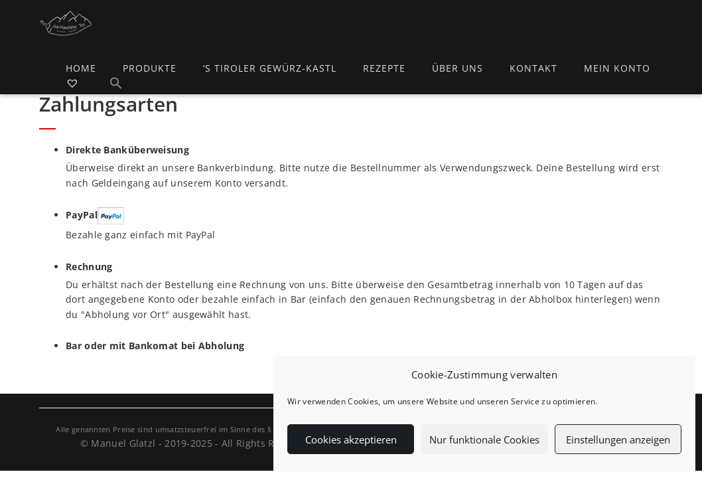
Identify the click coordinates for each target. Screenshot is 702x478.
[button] (116, 85)
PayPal (95, 215)
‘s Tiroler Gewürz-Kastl (269, 68)
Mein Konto (617, 68)
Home (81, 68)
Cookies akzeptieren (351, 439)
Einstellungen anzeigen (618, 439)
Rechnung (89, 266)
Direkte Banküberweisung (127, 149)
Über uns (457, 68)
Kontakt (533, 68)
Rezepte (384, 68)
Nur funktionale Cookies (484, 439)
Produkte (149, 68)
